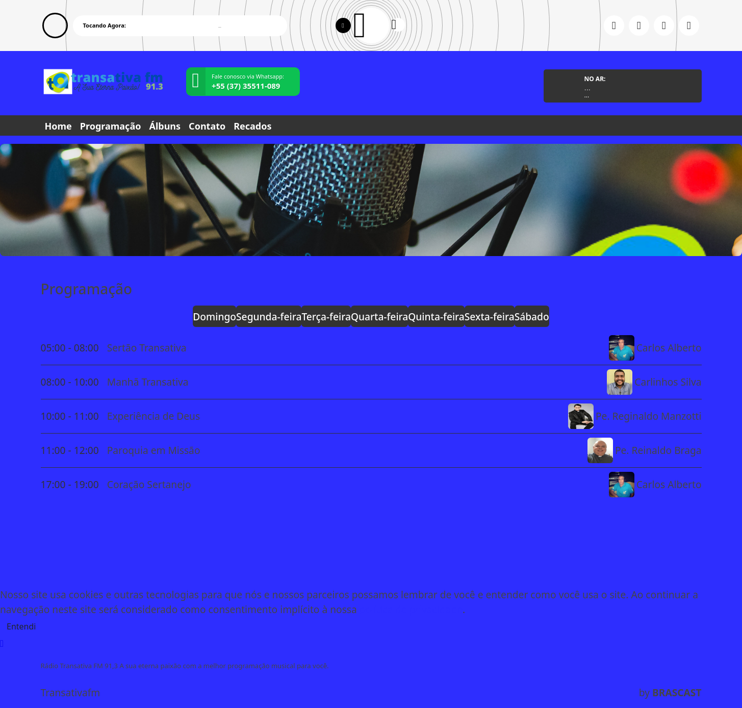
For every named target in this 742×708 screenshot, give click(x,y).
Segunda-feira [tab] (268, 316)
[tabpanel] (371, 416)
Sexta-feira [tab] (490, 316)
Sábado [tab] (532, 316)
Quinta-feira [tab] (436, 316)
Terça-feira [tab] (326, 316)
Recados (252, 126)
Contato (207, 126)
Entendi (21, 626)
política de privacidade (411, 609)
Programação (110, 126)
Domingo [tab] (214, 316)
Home (58, 126)
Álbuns (165, 126)
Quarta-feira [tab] (379, 316)
